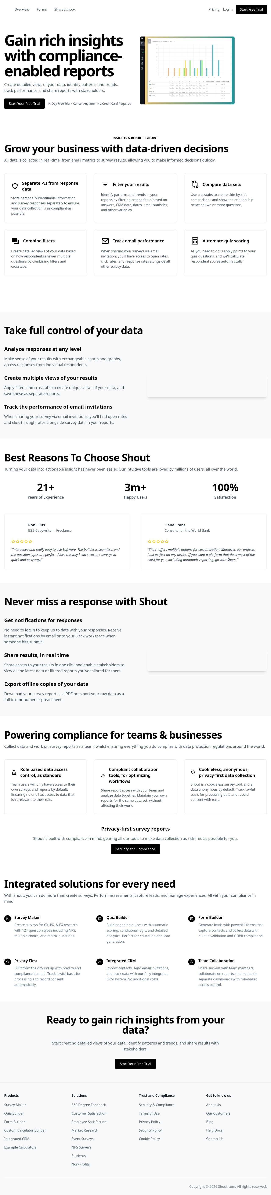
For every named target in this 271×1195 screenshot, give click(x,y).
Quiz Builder (14, 1119)
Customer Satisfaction (89, 1119)
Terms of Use (149, 1119)
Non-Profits (81, 1170)
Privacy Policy (149, 1127)
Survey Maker (15, 1110)
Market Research (85, 1136)
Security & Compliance (157, 1110)
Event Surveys (83, 1144)
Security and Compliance (135, 854)
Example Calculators (20, 1153)
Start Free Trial (251, 9)
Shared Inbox (83, 9)
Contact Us (214, 1144)
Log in (228, 9)
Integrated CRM (16, 1144)
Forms (60, 9)
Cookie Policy (149, 1144)
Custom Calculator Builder (25, 1136)
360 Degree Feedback (89, 1110)
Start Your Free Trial (24, 103)
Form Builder (14, 1127)
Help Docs (214, 1136)
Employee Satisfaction (89, 1127)
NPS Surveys (81, 1153)
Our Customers (218, 1119)
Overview (40, 9)
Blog (209, 1127)
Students (79, 1161)
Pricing (214, 9)
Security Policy (150, 1136)
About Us (213, 1110)
